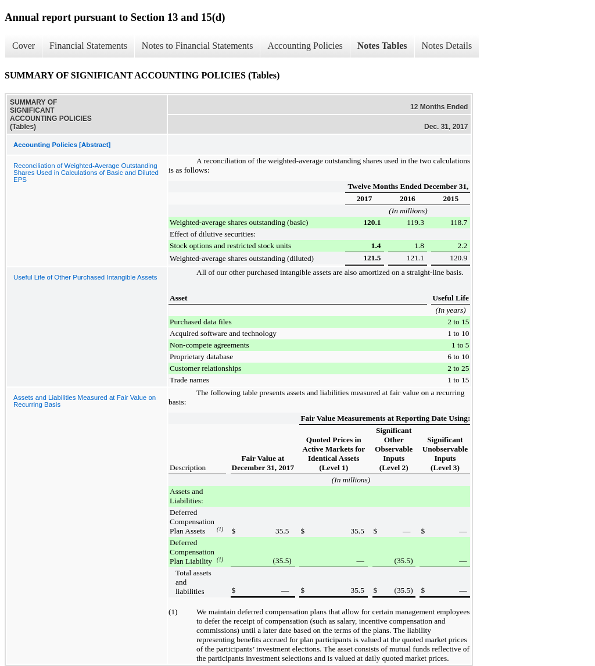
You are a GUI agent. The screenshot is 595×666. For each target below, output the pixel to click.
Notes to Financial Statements (197, 46)
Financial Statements (88, 46)
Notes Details (447, 46)
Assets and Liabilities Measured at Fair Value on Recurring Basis (84, 401)
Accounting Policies (304, 46)
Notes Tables (382, 46)
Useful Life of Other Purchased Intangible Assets (85, 277)
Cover (23, 46)
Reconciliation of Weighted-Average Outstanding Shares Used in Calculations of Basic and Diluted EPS (86, 172)
